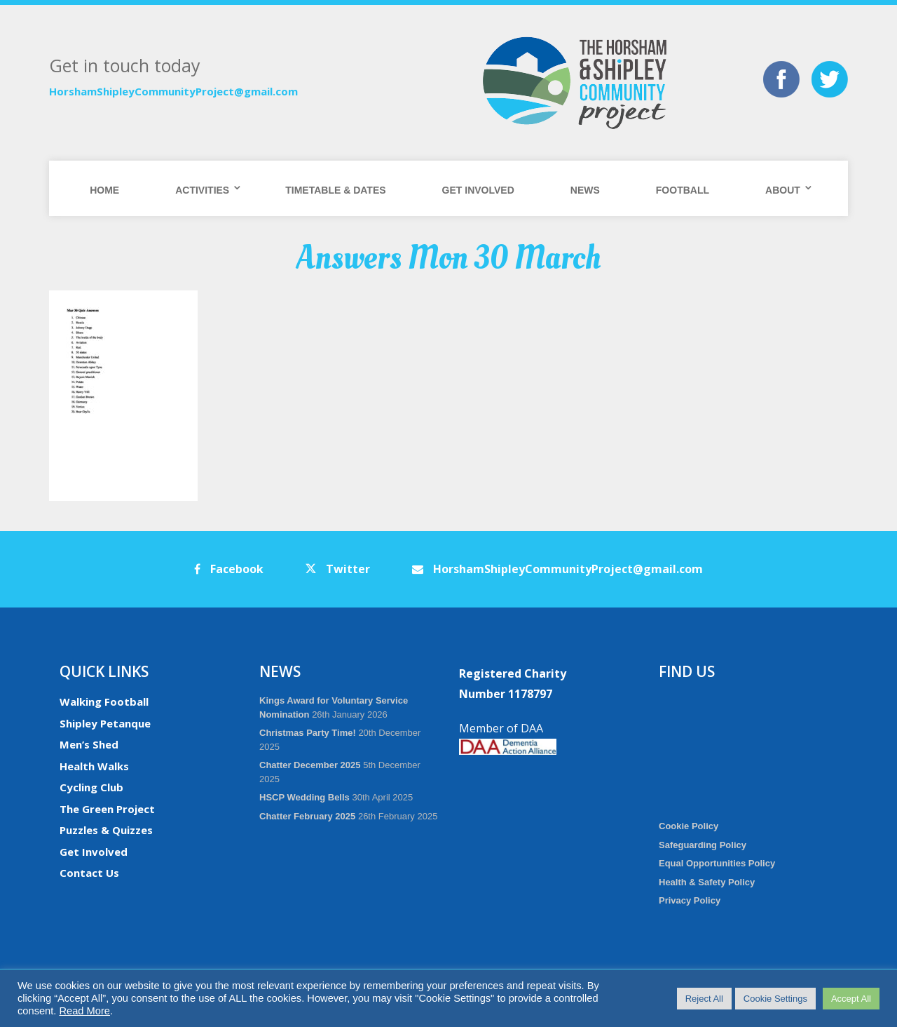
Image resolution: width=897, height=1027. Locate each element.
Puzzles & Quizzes (106, 830)
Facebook (228, 569)
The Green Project (107, 809)
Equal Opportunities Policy (717, 863)
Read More (84, 1010)
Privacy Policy (689, 900)
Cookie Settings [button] (775, 998)
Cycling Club (91, 787)
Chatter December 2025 (310, 765)
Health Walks (94, 766)
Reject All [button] (704, 998)
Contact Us (89, 873)
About (782, 190)
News (585, 190)
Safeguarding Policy (702, 845)
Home (104, 190)
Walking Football (104, 701)
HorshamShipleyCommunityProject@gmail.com (173, 91)
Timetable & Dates (335, 190)
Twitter (338, 569)
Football (682, 190)
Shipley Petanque (105, 723)
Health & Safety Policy (707, 882)
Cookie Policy (688, 826)
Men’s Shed (89, 744)
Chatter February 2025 (307, 816)
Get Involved (478, 190)
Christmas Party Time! (307, 732)
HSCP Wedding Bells (304, 797)
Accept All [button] (851, 998)
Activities (202, 190)
